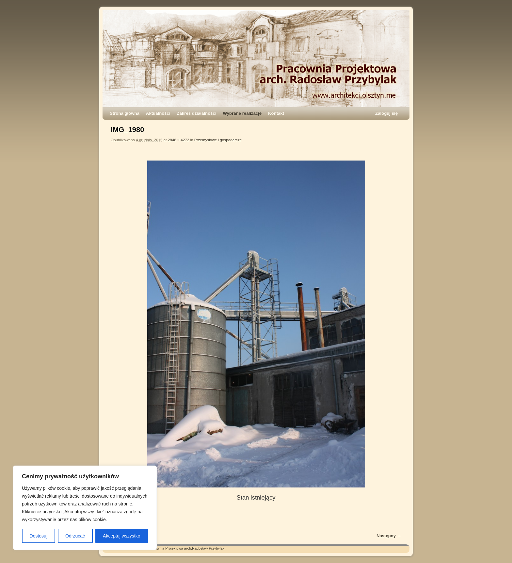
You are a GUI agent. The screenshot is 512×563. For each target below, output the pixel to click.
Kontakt (276, 113)
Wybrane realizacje (242, 113)
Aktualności (158, 113)
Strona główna (124, 113)
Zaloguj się (386, 113)
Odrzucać (75, 535)
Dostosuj (38, 535)
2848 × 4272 (178, 140)
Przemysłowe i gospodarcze (218, 140)
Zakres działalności (196, 113)
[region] (85, 508)
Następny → (388, 535)
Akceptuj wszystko (121, 535)
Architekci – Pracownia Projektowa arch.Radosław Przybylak (176, 548)
